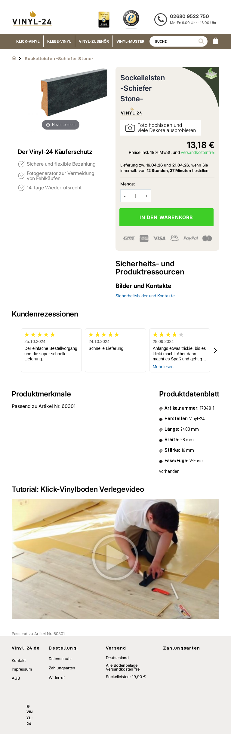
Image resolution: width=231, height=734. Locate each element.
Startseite (14, 58)
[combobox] (178, 41)
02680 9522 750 (189, 16)
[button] (215, 350)
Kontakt (19, 660)
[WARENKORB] (215, 41)
